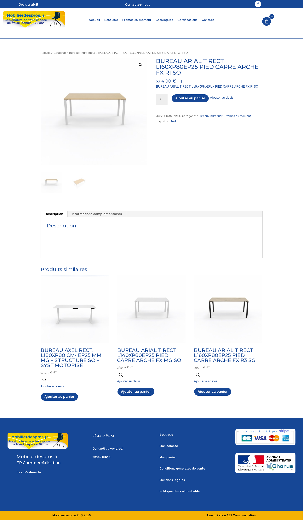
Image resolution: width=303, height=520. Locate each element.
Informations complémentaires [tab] (97, 214)
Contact (208, 20)
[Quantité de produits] (162, 99)
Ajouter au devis (221, 97)
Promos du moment (136, 20)
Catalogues (164, 20)
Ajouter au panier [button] (59, 396)
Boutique (111, 20)
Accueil (94, 20)
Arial (173, 121)
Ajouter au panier (190, 98)
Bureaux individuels (82, 52)
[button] (140, 64)
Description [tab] (54, 214)
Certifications (187, 20)
